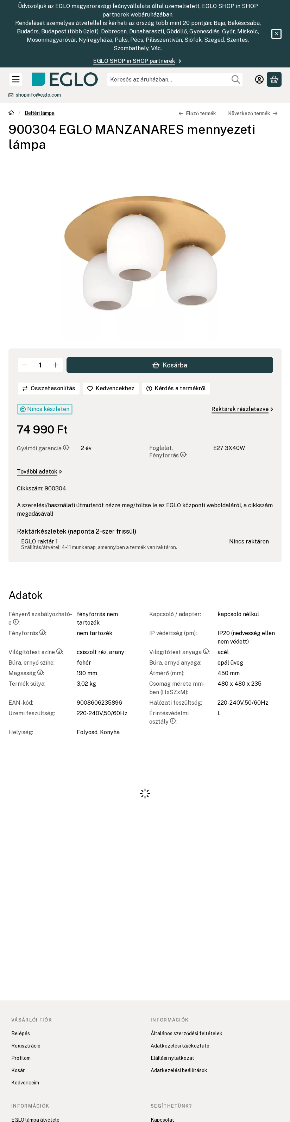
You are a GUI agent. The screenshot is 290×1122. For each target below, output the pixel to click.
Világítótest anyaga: (179, 652)
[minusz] (25, 365)
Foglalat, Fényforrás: (168, 452)
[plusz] (55, 365)
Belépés (20, 1033)
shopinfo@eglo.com (38, 95)
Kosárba (169, 365)
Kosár (18, 1070)
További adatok (39, 472)
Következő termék (253, 113)
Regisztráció (25, 1046)
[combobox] (175, 79)
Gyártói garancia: (43, 448)
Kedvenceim (25, 1082)
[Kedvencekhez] (111, 388)
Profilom (21, 1058)
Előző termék (197, 113)
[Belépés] (259, 79)
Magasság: (26, 673)
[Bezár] (276, 34)
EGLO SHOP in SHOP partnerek (137, 61)
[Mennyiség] (40, 365)
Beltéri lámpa (40, 113)
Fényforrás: (27, 633)
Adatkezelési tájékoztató (180, 1046)
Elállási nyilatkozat (172, 1058)
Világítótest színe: (35, 652)
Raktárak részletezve (242, 409)
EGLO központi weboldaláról (203, 505)
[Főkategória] (11, 113)
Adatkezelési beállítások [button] (179, 1070)
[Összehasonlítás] (49, 388)
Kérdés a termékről (176, 388)
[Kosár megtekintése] (274, 79)
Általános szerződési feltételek (186, 1033)
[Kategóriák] (15, 79)
